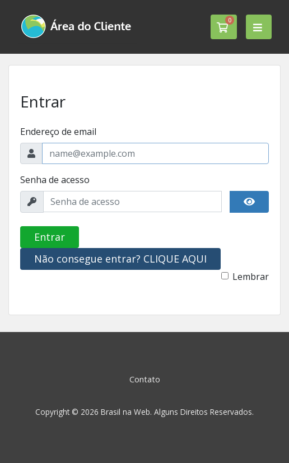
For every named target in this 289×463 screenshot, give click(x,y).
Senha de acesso (55, 180)
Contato (144, 379)
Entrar (49, 237)
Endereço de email (58, 131)
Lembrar (250, 276)
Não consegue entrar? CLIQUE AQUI (120, 258)
